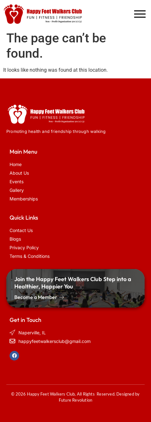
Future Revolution (75, 400)
